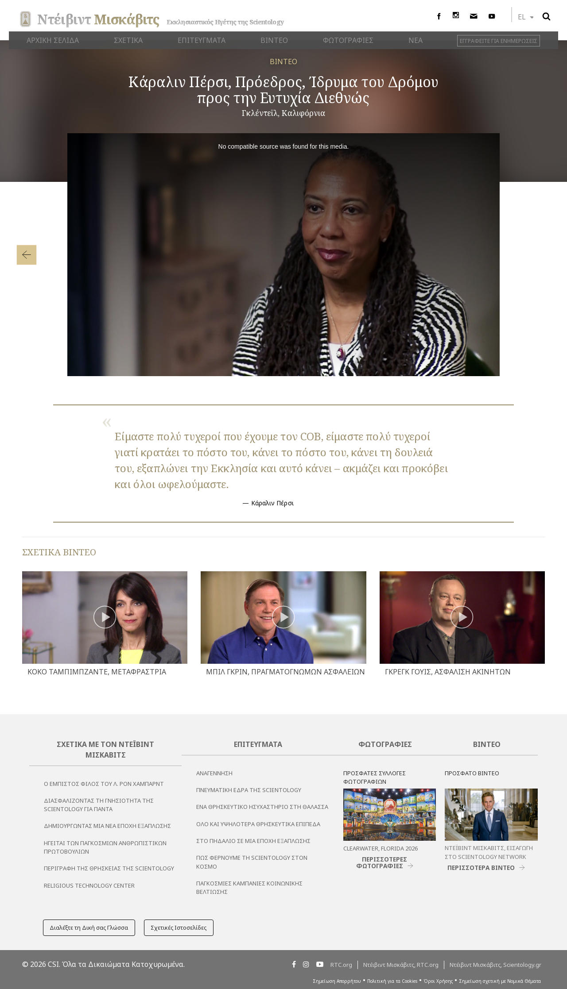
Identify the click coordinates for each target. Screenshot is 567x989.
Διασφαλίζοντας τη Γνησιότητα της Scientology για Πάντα (99, 805)
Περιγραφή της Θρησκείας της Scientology (109, 868)
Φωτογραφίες (385, 744)
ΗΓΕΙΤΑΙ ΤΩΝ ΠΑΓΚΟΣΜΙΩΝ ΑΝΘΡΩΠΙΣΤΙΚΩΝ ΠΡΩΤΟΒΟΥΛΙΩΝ (105, 847)
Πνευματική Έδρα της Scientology (248, 790)
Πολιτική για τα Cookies (392, 981)
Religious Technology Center (89, 885)
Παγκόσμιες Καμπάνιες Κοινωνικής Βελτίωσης (249, 887)
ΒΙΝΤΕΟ (283, 61)
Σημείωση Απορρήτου (337, 981)
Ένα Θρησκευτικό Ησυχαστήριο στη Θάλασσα (262, 807)
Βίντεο (487, 744)
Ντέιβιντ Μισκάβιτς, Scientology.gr (495, 965)
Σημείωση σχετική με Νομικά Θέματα (500, 981)
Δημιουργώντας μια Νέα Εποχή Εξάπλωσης (107, 826)
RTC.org (341, 965)
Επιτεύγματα (258, 744)
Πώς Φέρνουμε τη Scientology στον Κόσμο (251, 862)
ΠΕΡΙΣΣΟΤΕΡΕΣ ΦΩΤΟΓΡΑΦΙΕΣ (382, 862)
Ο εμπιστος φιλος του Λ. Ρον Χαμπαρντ (104, 784)
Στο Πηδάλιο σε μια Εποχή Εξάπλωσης (253, 841)
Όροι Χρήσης (438, 981)
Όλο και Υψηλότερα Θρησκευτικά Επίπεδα (258, 824)
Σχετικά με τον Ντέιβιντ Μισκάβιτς (105, 749)
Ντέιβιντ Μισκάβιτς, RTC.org (401, 965)
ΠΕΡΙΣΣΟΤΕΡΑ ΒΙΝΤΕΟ (481, 867)
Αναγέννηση (214, 773)
